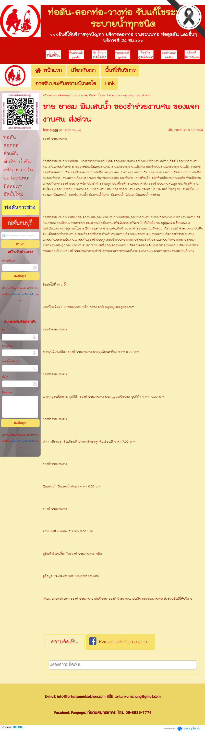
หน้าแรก (48, 95)
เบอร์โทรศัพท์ (10, 361)
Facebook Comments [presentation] (118, 642)
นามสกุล (7, 346)
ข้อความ (7, 392)
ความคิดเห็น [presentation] (64, 642)
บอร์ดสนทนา (64, 95)
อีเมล (5, 377)
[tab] (64, 642)
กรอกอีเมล (8, 261)
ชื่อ (3, 330)
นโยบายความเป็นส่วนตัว (23, 294)
